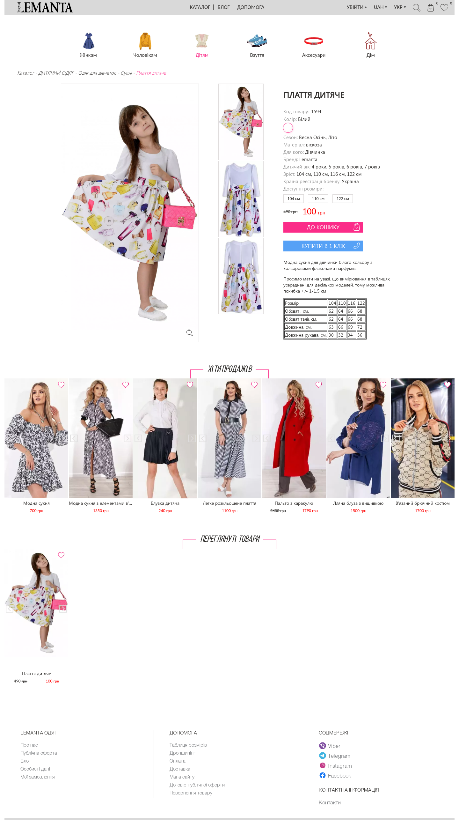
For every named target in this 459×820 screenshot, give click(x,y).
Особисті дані (35, 769)
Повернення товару (191, 792)
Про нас (29, 745)
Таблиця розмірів (188, 745)
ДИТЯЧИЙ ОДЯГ (56, 73)
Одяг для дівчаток (97, 73)
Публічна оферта (38, 753)
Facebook (335, 775)
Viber (329, 745)
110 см (318, 198)
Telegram (334, 755)
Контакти (330, 802)
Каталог (200, 7)
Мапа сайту (182, 776)
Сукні (126, 73)
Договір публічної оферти (197, 784)
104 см (293, 198)
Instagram (335, 765)
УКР (399, 7)
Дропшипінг (182, 753)
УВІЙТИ (356, 7)
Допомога (250, 7)
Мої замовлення (37, 776)
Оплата (178, 761)
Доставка (180, 769)
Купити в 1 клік (332, 246)
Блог (224, 7)
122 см (342, 198)
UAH (380, 7)
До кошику (334, 227)
